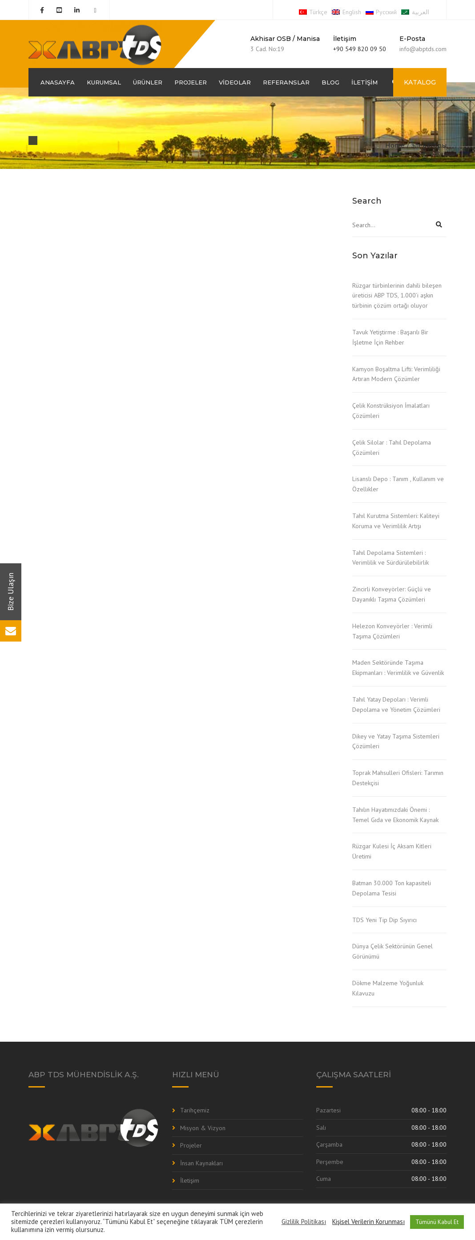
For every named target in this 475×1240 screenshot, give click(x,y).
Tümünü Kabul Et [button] (437, 1222)
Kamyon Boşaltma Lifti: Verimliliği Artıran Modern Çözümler (396, 374)
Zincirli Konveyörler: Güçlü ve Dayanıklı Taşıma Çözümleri (391, 594)
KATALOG (420, 82)
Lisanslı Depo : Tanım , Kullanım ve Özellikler (398, 484)
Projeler (190, 82)
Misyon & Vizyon (202, 1128)
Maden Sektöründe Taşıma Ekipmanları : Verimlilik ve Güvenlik (398, 667)
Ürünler (147, 82)
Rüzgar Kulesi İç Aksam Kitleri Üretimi (391, 851)
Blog (330, 82)
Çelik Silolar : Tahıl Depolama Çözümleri (391, 447)
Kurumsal (104, 82)
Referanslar (286, 82)
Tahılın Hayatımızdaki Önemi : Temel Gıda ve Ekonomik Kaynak (395, 815)
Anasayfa (57, 82)
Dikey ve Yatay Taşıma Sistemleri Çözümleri (395, 741)
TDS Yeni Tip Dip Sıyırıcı (384, 920)
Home (395, 145)
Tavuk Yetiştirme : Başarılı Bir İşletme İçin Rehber (390, 337)
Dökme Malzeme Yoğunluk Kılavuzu (387, 988)
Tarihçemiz (194, 1110)
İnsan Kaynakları (201, 1163)
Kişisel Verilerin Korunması (368, 1222)
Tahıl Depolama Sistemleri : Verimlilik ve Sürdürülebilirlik (390, 558)
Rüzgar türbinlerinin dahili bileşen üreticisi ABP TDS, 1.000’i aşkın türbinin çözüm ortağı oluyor (397, 295)
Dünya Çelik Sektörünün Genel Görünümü (392, 951)
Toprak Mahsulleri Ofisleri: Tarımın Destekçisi (397, 778)
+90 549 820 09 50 (359, 49)
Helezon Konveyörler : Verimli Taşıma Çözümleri (392, 631)
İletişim (364, 82)
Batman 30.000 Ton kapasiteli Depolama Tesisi (391, 888)
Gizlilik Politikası (304, 1222)
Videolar (235, 82)
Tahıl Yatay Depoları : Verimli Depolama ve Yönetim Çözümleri (396, 704)
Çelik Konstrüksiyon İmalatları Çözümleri (391, 410)
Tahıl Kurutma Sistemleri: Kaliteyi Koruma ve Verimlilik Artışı (395, 521)
